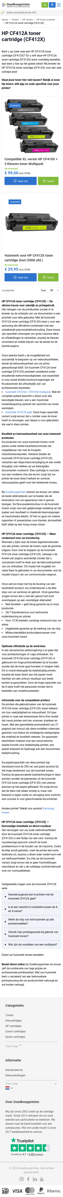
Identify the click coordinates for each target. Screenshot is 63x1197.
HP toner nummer (45, 19)
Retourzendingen (15, 1075)
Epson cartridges (15, 1036)
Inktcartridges (13, 1020)
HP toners (27, 19)
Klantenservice (14, 1070)
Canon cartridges (15, 1031)
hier (22, 84)
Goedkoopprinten (15, 492)
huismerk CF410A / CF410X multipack (28, 392)
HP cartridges (13, 1026)
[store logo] (16, 5)
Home (5, 19)
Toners (15, 19)
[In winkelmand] (48, 181)
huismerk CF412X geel (18, 412)
